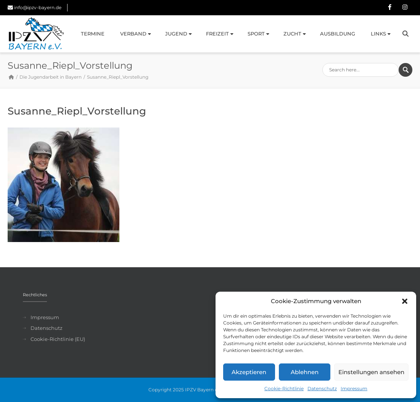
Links (381, 34)
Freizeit (219, 34)
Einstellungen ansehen (371, 372)
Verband (135, 34)
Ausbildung (337, 34)
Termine (93, 34)
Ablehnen (305, 372)
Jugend (178, 34)
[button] (405, 301)
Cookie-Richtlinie (284, 388)
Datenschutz (322, 388)
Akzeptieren (249, 372)
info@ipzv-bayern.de (37, 7)
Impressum (354, 388)
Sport (258, 34)
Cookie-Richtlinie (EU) (58, 339)
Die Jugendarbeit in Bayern (50, 77)
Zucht (294, 34)
